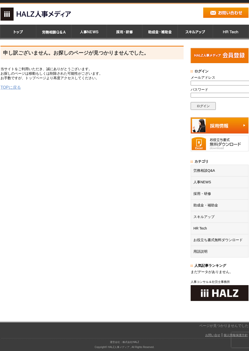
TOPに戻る (11, 87)
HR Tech (200, 228)
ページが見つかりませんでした (223, 326)
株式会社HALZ (130, 342)
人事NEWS (202, 182)
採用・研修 (202, 194)
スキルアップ (204, 217)
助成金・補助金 (205, 205)
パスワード (199, 89)
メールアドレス (203, 77)
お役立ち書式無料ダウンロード (218, 240)
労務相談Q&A (204, 170)
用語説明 (200, 251)
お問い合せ (212, 335)
